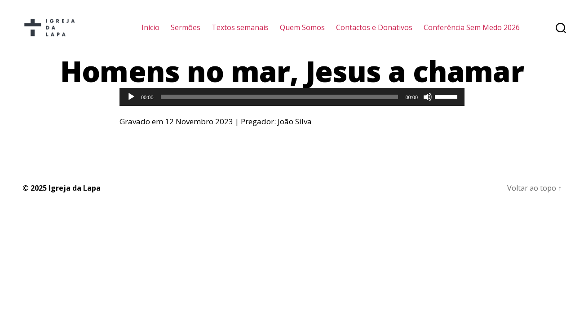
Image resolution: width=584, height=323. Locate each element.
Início (150, 32)
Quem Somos (302, 32)
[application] (292, 107)
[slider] (279, 107)
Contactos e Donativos (374, 32)
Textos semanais (240, 32)
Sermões (185, 32)
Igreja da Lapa (75, 198)
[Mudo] (427, 107)
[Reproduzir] (131, 107)
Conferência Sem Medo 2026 (472, 32)
